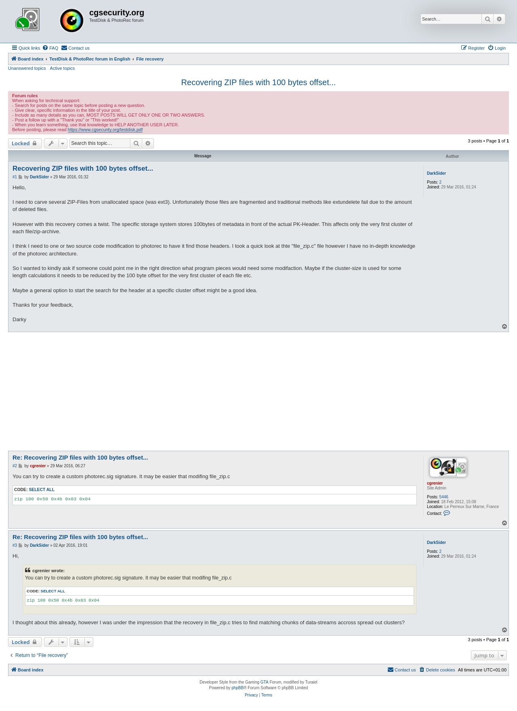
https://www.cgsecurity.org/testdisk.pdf (105, 129)
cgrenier (435, 483)
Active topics (62, 68)
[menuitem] (50, 48)
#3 (15, 545)
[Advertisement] (258, 392)
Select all (42, 489)
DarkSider (436, 173)
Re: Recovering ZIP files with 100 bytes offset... (80, 457)
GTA (265, 682)
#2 (15, 466)
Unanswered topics (27, 68)
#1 (15, 177)
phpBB (237, 688)
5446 (443, 497)
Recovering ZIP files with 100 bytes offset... (258, 82)
